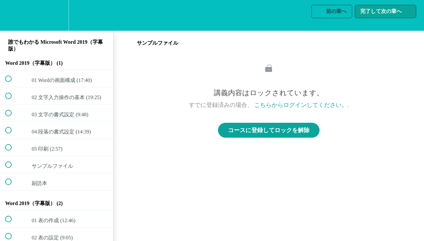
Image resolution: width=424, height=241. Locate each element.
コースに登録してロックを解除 (269, 130)
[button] (12, 15)
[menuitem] (57, 15)
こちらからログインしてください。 (300, 105)
